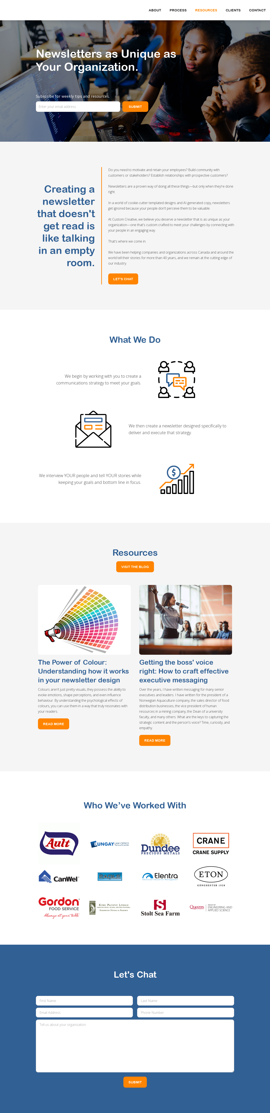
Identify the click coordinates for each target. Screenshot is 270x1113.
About (155, 10)
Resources (206, 10)
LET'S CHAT (123, 279)
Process (178, 10)
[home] (41, 6)
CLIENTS (233, 10)
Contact (257, 10)
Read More (53, 724)
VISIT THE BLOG (135, 567)
